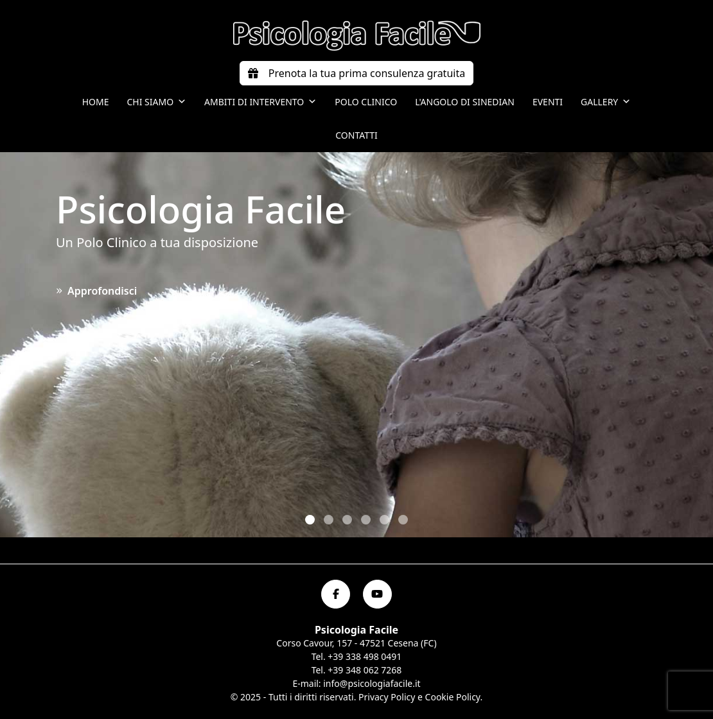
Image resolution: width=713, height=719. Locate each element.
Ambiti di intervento (260, 102)
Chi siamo (156, 102)
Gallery (606, 102)
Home (95, 102)
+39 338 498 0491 (364, 656)
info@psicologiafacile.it (371, 683)
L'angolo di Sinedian (465, 102)
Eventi (548, 102)
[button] (310, 520)
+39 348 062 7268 (364, 670)
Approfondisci (96, 291)
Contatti (356, 135)
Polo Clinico (366, 102)
